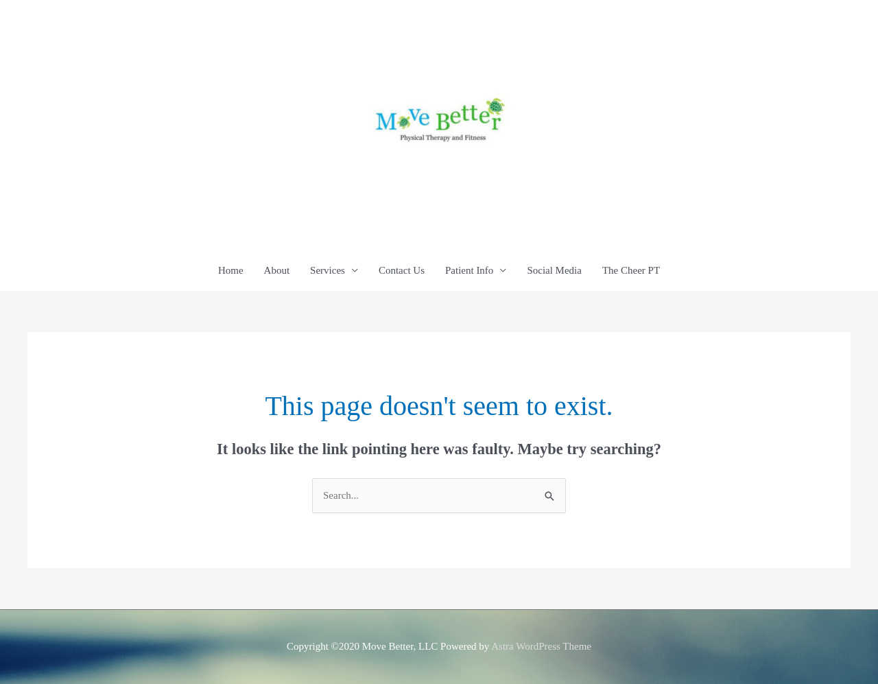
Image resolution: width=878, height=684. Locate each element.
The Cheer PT (631, 270)
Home (231, 270)
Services (327, 270)
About (277, 270)
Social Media (554, 270)
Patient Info (469, 270)
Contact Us (402, 270)
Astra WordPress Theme (541, 646)
